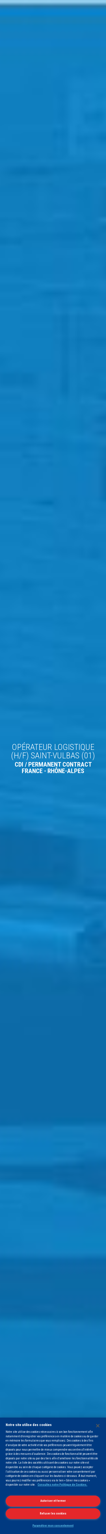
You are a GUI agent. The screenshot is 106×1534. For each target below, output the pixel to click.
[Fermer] (98, 1426)
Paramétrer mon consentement (53, 1525)
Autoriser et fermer (53, 1501)
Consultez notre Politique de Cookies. (62, 1485)
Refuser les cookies (53, 1513)
